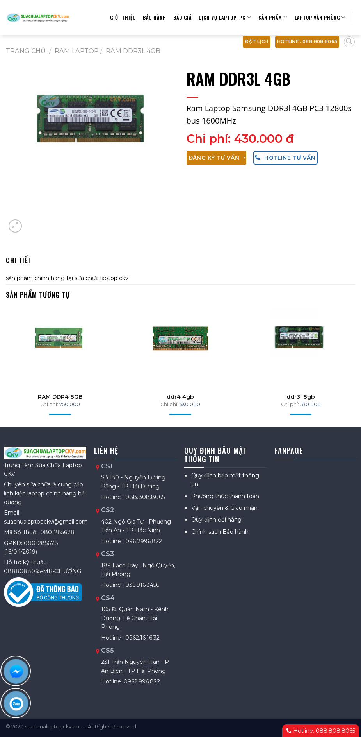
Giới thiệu (123, 17)
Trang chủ (26, 51)
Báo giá (182, 17)
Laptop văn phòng (320, 17)
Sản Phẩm (273, 17)
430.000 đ (264, 138)
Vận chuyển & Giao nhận (224, 507)
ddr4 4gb (180, 396)
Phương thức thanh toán (225, 496)
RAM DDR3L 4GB (133, 51)
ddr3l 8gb (300, 396)
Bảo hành (154, 17)
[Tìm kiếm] (349, 41)
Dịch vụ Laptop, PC (225, 17)
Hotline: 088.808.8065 (320, 730)
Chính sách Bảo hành (220, 531)
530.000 (190, 404)
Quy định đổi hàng (216, 519)
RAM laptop (77, 51)
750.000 (69, 404)
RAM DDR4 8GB (60, 396)
